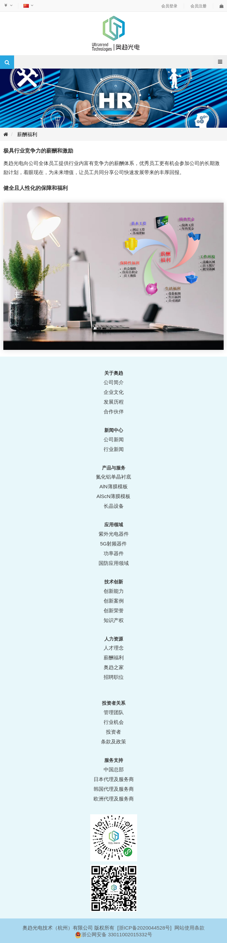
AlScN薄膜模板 (114, 496)
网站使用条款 (189, 928)
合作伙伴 (114, 411)
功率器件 (114, 553)
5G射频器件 (113, 543)
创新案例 (114, 601)
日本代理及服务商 (114, 779)
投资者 (113, 732)
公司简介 (114, 382)
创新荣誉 (114, 610)
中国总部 (114, 769)
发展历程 (114, 402)
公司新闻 (114, 439)
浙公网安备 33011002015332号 (116, 934)
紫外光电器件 (114, 534)
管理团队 (114, 712)
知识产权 (114, 620)
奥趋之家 (114, 667)
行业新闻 (114, 449)
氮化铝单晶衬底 (113, 477)
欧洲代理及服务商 (114, 799)
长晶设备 (114, 506)
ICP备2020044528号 (147, 928)
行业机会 (114, 722)
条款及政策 (113, 741)
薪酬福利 (27, 134)
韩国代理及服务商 (114, 789)
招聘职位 (114, 677)
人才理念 (114, 648)
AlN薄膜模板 (113, 486)
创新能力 (114, 591)
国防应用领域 (114, 563)
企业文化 (114, 392)
